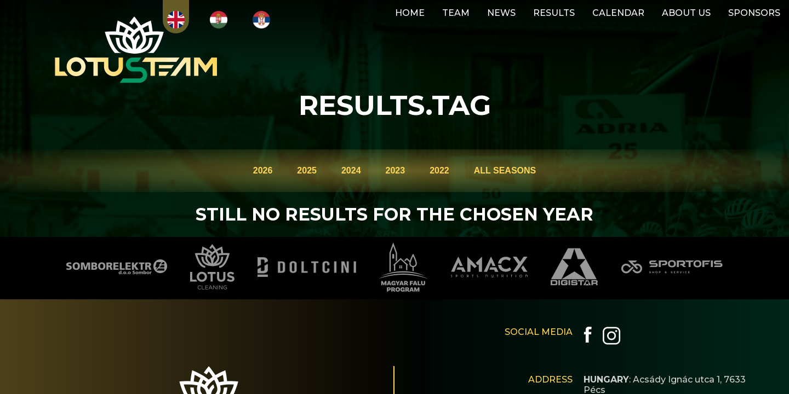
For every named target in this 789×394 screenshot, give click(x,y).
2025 (307, 170)
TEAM (456, 13)
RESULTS (554, 13)
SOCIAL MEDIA (539, 332)
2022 (439, 170)
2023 (395, 170)
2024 (351, 170)
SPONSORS (754, 13)
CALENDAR (618, 13)
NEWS (501, 13)
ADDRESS (550, 379)
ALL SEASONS (505, 170)
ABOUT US (686, 13)
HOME (410, 13)
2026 (263, 170)
